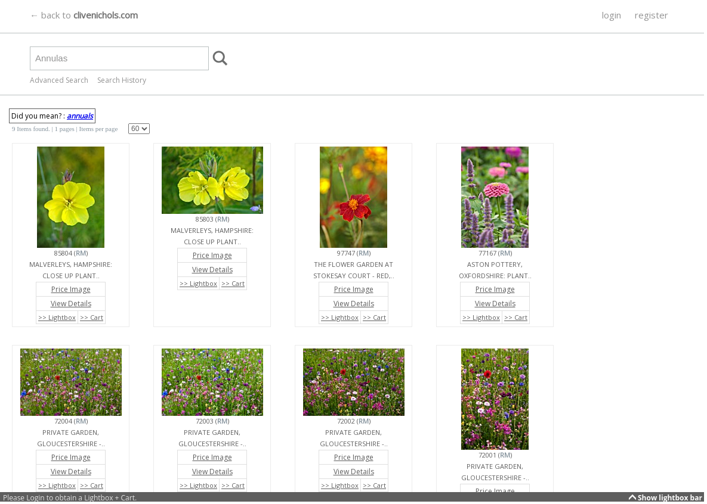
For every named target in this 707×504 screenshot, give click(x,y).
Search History (121, 80)
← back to (84, 15)
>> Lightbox (57, 317)
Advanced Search (59, 80)
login (611, 15)
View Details (71, 303)
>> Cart (91, 317)
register (651, 15)
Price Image (71, 289)
